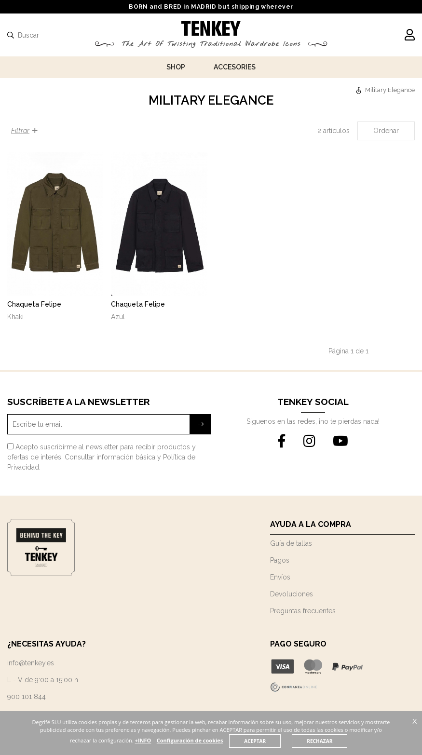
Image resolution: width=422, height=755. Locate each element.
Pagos (279, 560)
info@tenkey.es (30, 663)
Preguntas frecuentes (303, 611)
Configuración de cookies (207, 740)
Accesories (235, 67)
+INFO (159, 740)
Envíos (280, 577)
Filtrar (24, 131)
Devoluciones (291, 594)
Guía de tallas (291, 543)
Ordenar (386, 131)
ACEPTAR (273, 741)
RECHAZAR (339, 741)
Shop (175, 67)
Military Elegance (390, 90)
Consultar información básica (110, 457)
